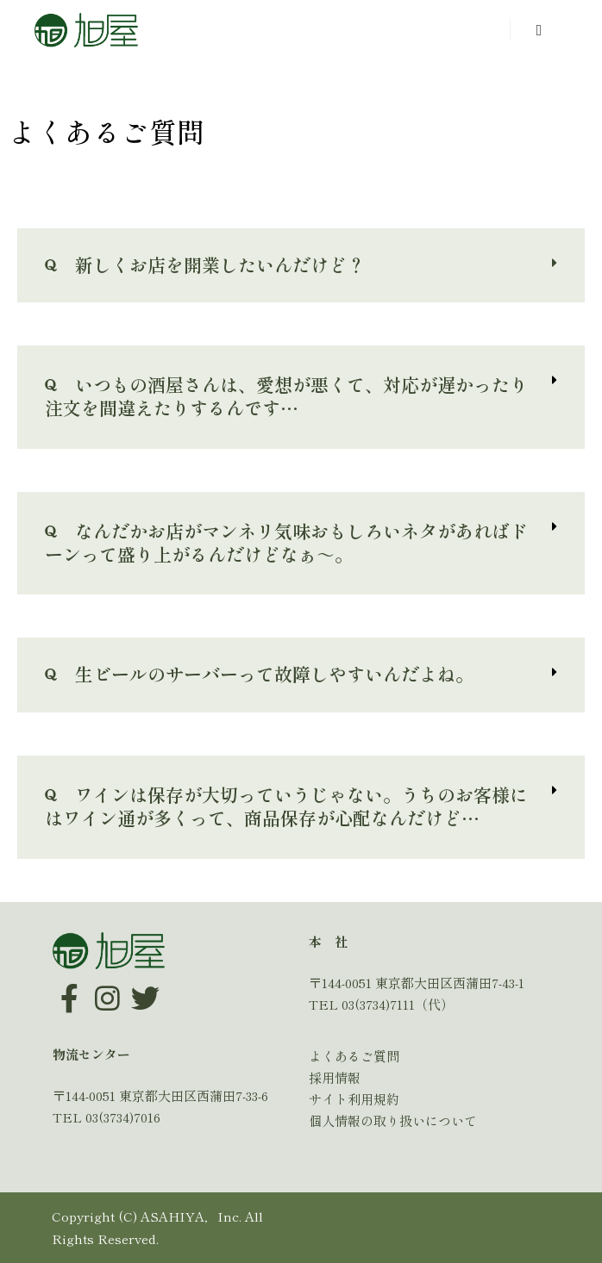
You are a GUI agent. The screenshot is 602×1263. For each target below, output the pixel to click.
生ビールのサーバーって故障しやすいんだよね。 (259, 674)
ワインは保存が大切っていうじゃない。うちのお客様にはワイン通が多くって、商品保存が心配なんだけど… (286, 806)
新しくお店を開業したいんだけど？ (205, 264)
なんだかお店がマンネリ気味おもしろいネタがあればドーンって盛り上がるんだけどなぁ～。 (286, 542)
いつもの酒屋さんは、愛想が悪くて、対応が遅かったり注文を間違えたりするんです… (286, 395)
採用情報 (335, 1077)
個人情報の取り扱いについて (393, 1120)
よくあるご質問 (354, 1056)
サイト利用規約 (354, 1099)
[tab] (301, 265)
